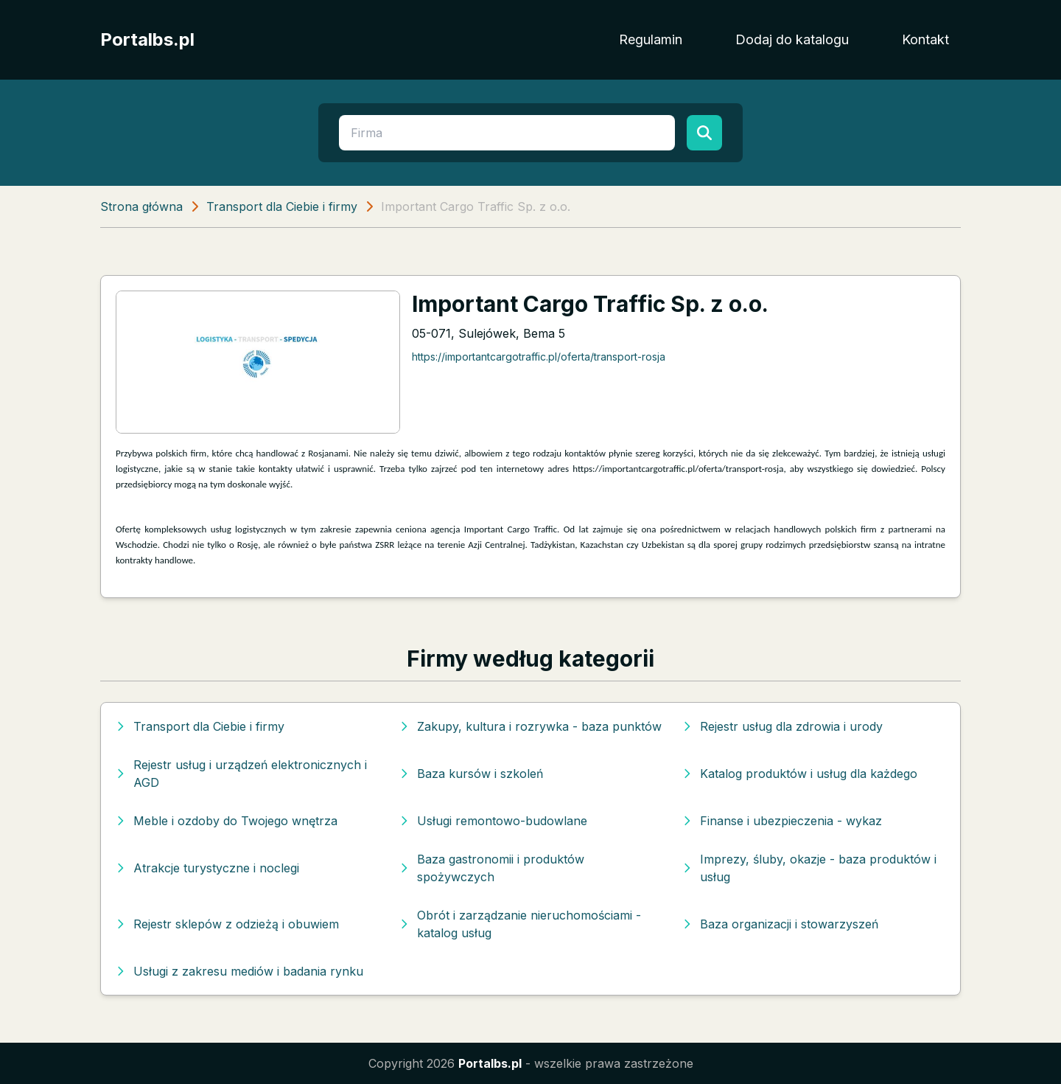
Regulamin (650, 39)
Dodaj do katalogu (792, 39)
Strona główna (141, 206)
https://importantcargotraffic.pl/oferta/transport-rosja (538, 356)
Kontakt (925, 39)
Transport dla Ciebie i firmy (281, 206)
